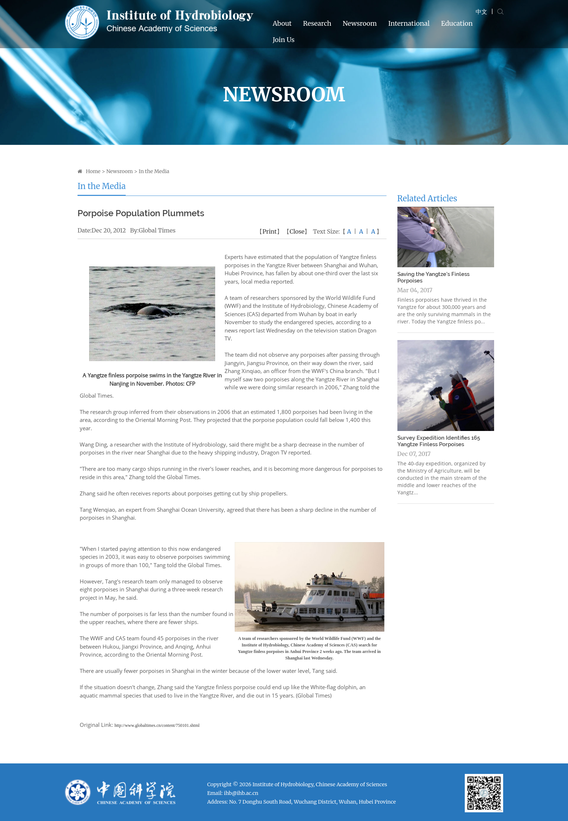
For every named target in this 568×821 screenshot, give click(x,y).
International (409, 23)
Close (296, 231)
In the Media (154, 171)
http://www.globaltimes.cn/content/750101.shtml (157, 725)
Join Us (284, 39)
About (282, 23)
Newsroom (360, 23)
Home (93, 171)
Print (269, 231)
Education (456, 23)
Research (317, 23)
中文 (481, 11)
